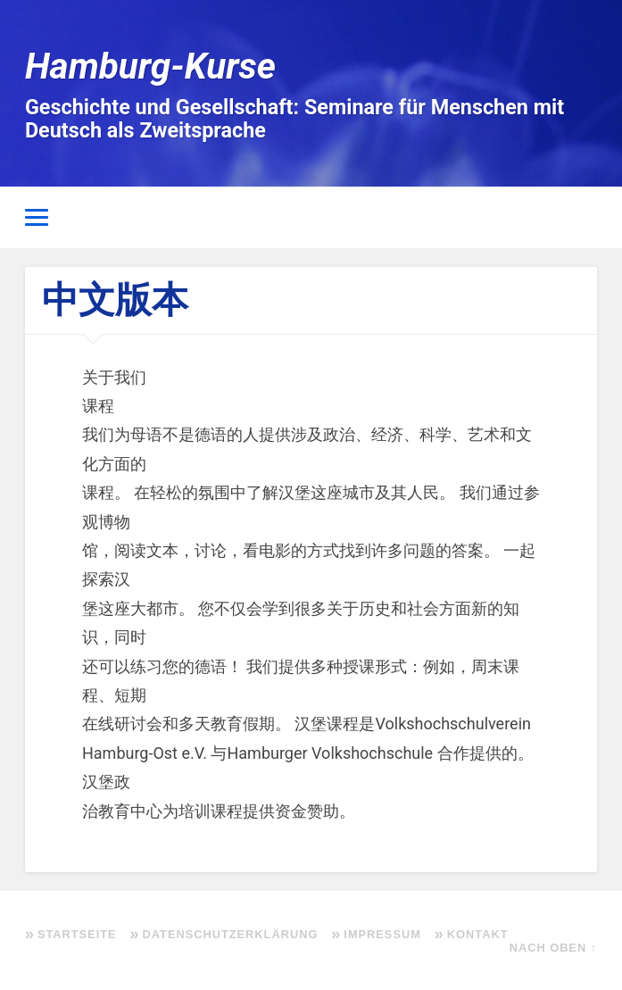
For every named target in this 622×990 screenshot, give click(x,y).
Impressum (382, 934)
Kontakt (478, 934)
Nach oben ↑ (553, 947)
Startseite (77, 934)
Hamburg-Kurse (150, 66)
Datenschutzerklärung (231, 934)
